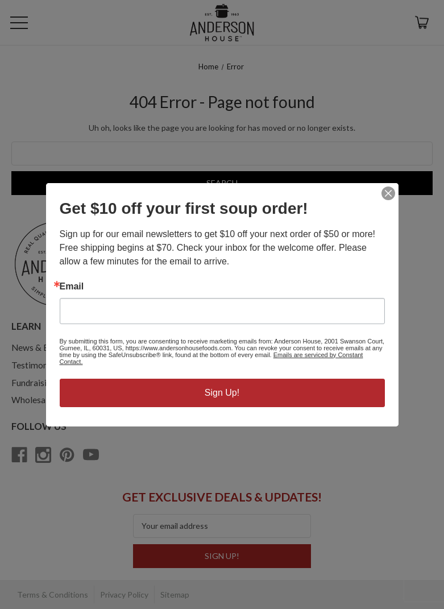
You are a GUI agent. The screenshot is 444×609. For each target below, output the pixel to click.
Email (72, 286)
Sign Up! (222, 392)
